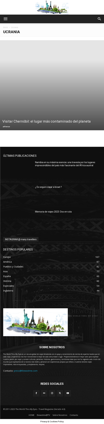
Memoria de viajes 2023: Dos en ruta (53, 211)
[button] (5, 19)
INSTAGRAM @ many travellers (21, 239)
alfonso (6, 126)
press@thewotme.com (25, 370)
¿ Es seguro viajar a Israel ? (48, 187)
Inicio (5, 27)
